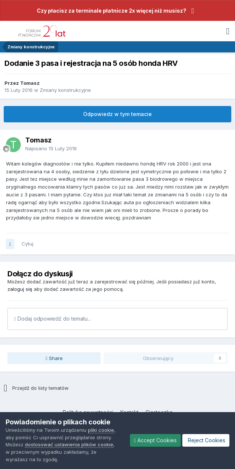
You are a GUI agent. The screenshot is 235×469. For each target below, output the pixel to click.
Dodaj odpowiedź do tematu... (52, 318)
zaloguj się (19, 289)
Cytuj (27, 244)
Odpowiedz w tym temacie (117, 114)
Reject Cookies (205, 440)
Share (54, 358)
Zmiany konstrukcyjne (65, 90)
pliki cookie (101, 430)
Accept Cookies (155, 440)
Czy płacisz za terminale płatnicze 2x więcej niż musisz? (111, 10)
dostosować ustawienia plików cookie (69, 444)
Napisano (51, 148)
